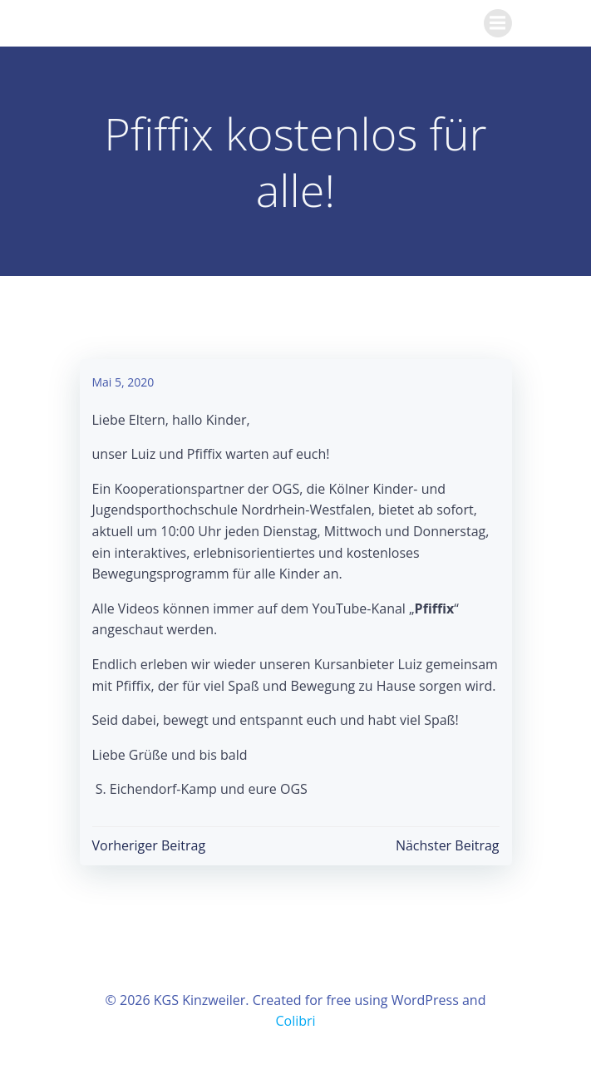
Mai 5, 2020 (123, 382)
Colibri (295, 1021)
